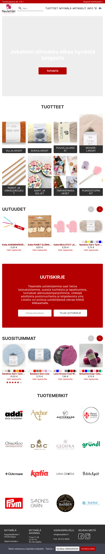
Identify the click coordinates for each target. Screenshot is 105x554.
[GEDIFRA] (65, 457)
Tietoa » (49, 548)
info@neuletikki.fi (61, 534)
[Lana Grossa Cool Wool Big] (65, 368)
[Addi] (14, 427)
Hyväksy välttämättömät (67, 549)
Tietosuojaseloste (61, 303)
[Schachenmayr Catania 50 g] (91, 368)
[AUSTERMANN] (65, 427)
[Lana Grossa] (65, 486)
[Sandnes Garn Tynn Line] (91, 239)
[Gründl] (91, 457)
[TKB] (65, 515)
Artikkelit (79, 8)
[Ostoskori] (95, 8)
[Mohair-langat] (91, 152)
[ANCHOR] (39, 427)
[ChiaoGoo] (14, 457)
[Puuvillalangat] (65, 152)
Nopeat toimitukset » (93, 1)
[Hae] (30, 8)
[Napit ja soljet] (39, 195)
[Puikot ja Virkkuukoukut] (14, 195)
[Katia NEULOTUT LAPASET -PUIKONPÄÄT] (65, 239)
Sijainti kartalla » (11, 541)
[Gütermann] (14, 486)
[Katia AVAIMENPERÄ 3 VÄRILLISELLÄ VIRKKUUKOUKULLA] (14, 239)
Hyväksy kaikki (88, 549)
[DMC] (39, 457)
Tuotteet (51, 8)
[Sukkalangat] (39, 152)
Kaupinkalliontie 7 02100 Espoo (15, 533)
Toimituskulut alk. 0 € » (13, 1)
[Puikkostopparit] (91, 195)
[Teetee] (91, 515)
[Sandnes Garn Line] (39, 368)
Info (90, 8)
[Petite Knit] (91, 486)
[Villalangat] (14, 152)
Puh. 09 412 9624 (61, 539)
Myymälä (65, 8)
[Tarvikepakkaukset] (65, 195)
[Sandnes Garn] (39, 515)
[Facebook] (81, 536)
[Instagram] (87, 536)
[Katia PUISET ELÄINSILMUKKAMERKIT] (39, 239)
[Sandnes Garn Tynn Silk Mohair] (14, 368)
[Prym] (14, 515)
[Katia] (39, 486)
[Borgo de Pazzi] (91, 427)
